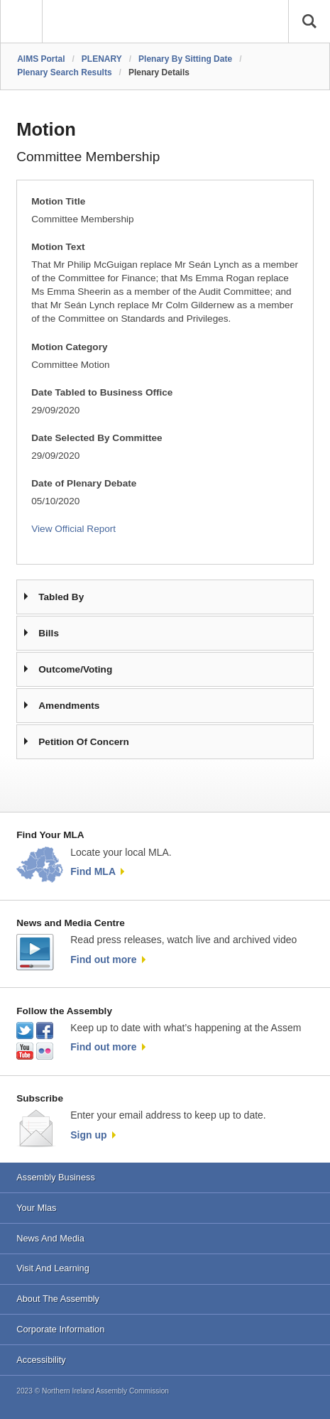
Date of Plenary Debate (83, 483)
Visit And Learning (52, 1268)
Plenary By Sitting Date (185, 59)
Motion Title (58, 201)
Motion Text (57, 246)
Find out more (103, 959)
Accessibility (40, 1359)
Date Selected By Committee (96, 438)
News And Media (50, 1238)
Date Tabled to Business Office (101, 392)
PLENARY (102, 59)
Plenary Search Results (64, 72)
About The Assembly (57, 1298)
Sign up (88, 1135)
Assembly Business (55, 1177)
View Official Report (73, 528)
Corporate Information (60, 1329)
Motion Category (69, 347)
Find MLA (93, 871)
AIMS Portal (41, 59)
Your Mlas (36, 1207)
